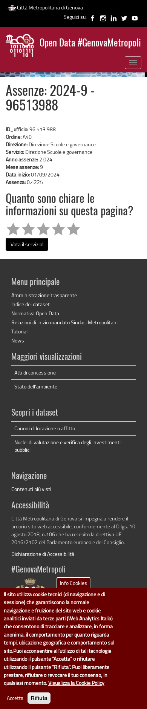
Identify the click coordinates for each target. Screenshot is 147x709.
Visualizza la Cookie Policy (76, 689)
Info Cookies (73, 589)
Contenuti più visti (31, 489)
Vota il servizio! (27, 244)
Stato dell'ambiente (35, 386)
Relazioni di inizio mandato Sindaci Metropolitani (64, 322)
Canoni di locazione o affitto (44, 428)
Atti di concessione (35, 372)
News (17, 340)
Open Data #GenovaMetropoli (90, 43)
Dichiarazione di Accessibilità (42, 553)
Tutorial (19, 331)
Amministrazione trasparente (44, 295)
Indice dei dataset (30, 304)
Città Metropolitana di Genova (45, 7)
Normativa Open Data (35, 313)
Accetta (15, 704)
